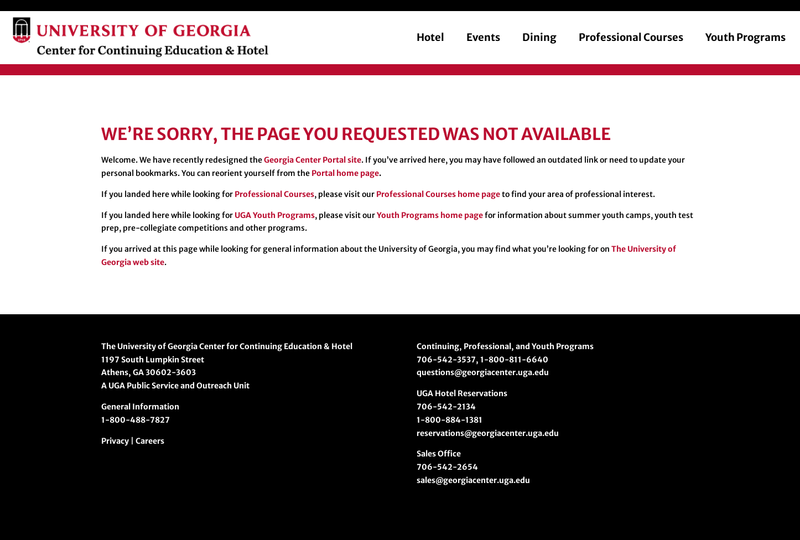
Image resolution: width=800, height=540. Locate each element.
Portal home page (345, 173)
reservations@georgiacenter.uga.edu (488, 433)
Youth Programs (745, 37)
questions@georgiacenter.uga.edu (483, 372)
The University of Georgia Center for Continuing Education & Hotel (226, 346)
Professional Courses (631, 37)
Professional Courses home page (438, 194)
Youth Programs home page (430, 215)
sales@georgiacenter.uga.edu (473, 480)
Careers (150, 441)
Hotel (430, 37)
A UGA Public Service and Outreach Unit (175, 386)
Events (483, 37)
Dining (539, 37)
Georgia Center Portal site (312, 160)
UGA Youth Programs (275, 215)
